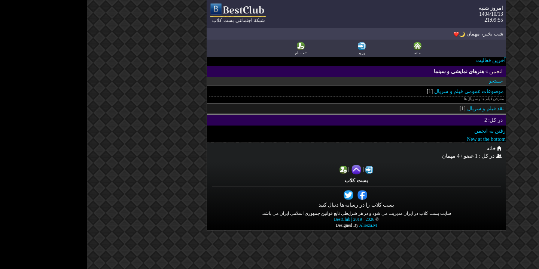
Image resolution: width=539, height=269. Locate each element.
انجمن (409, 71)
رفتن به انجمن (403, 131)
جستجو (409, 81)
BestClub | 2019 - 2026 (267, 219)
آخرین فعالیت (404, 60)
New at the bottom (399, 139)
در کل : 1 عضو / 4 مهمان (386, 156)
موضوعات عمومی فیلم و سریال (382, 91)
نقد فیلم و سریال (398, 108)
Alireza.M (281, 225)
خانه (408, 148)
